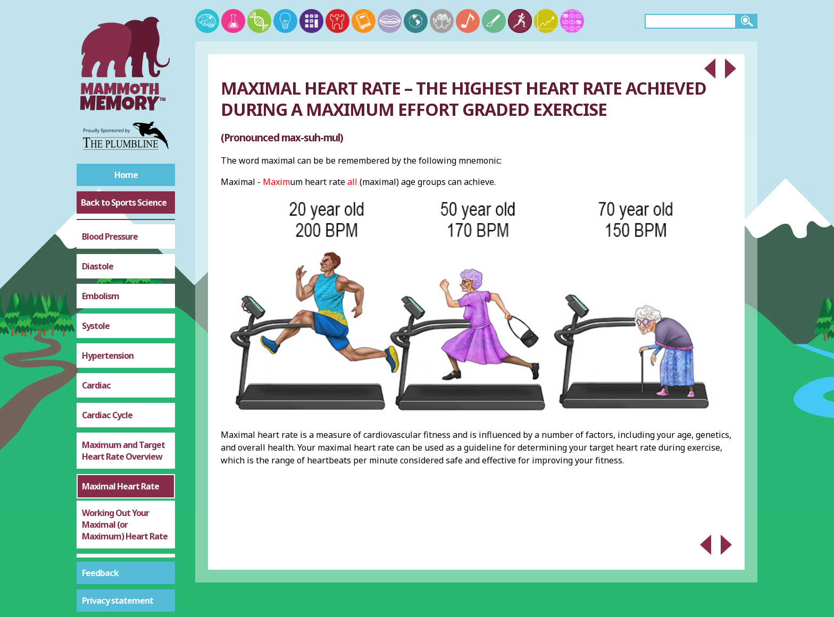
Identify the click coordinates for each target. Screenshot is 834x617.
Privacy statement (117, 600)
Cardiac (96, 234)
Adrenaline (102, 515)
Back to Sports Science (123, 202)
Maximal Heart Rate (120, 335)
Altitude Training (114, 486)
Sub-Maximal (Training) (107, 420)
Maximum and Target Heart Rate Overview (123, 299)
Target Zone (105, 456)
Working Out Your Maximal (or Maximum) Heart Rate (125, 373)
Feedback (100, 573)
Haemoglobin (108, 545)
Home (126, 175)
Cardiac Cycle (107, 263)
